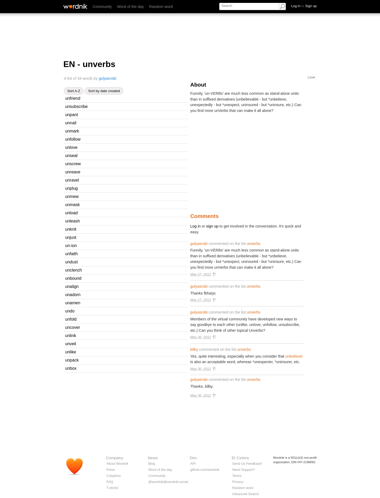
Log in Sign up (304, 6)
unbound (73, 278)
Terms (236, 476)
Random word (161, 6)
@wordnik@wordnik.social (168, 482)
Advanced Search (245, 494)
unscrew (73, 164)
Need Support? (243, 470)
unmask (72, 204)
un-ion (71, 245)
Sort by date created (104, 91)
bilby (194, 349)
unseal (71, 155)
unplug (71, 188)
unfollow (72, 139)
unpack (72, 360)
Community (102, 6)
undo (69, 311)
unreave (72, 172)
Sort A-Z (73, 91)
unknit (70, 229)
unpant (71, 114)
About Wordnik (117, 464)
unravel (72, 180)
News (153, 458)
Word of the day (130, 6)
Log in (195, 226)
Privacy (237, 482)
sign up (212, 226)
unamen (72, 303)
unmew (72, 196)
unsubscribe (76, 106)
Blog (151, 464)
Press (110, 470)
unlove (71, 147)
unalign (72, 286)
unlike (70, 352)
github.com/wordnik (204, 470)
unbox (71, 368)
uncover (72, 327)
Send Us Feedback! (247, 464)
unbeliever (294, 356)
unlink (70, 335)
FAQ (109, 482)
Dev (193, 458)
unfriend (72, 98)
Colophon (113, 476)
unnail (70, 123)
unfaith (71, 254)
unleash (72, 221)
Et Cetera (240, 458)
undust (71, 262)
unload (71, 213)
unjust (70, 237)
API (193, 464)
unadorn (72, 294)
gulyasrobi (107, 78)
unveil (70, 344)
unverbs (253, 243)
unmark (72, 131)
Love (311, 77)
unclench (73, 270)
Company (114, 458)
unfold (71, 319)
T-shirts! (112, 488)
